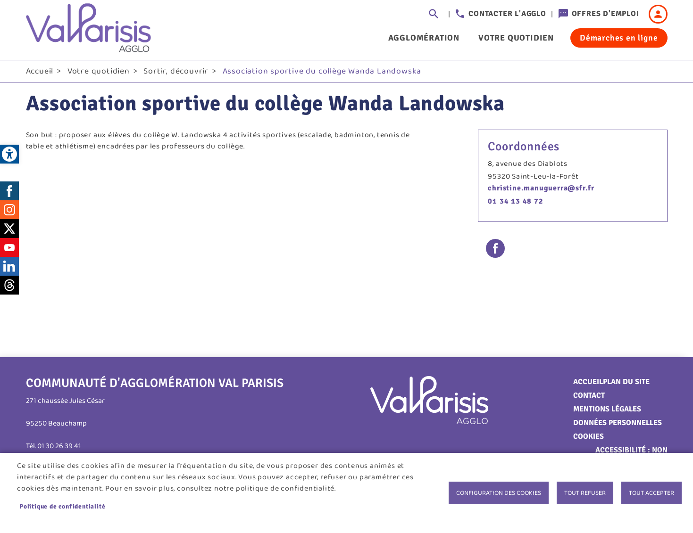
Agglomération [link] (423, 38)
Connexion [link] (658, 14)
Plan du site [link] (626, 381)
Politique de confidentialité (62, 506)
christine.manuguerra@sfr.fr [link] (541, 188)
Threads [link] (9, 285)
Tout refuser (585, 493)
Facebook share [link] (495, 248)
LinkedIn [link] (9, 266)
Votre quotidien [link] (516, 38)
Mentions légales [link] (607, 409)
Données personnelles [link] (617, 422)
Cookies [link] (588, 436)
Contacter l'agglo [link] (507, 13)
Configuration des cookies (498, 493)
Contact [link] (589, 395)
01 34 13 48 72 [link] (515, 201)
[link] (9, 154)
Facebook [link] (9, 190)
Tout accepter (651, 493)
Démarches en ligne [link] (619, 38)
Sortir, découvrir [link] (176, 71)
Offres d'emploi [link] (605, 13)
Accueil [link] (40, 71)
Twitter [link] (9, 228)
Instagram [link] (9, 209)
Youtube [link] (9, 247)
